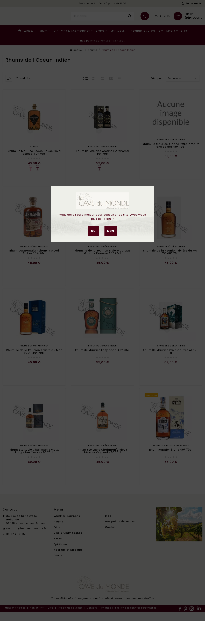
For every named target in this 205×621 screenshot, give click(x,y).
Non (110, 231)
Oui (94, 231)
